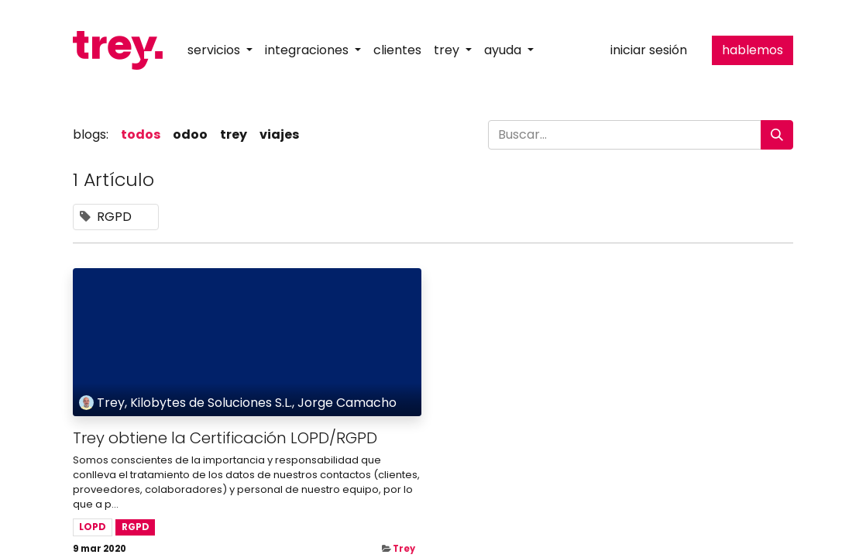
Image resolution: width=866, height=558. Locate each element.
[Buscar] (777, 135)
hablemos (752, 50)
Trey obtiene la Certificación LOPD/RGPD (225, 438)
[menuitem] (397, 50)
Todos (140, 134)
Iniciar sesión (648, 50)
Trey (404, 548)
